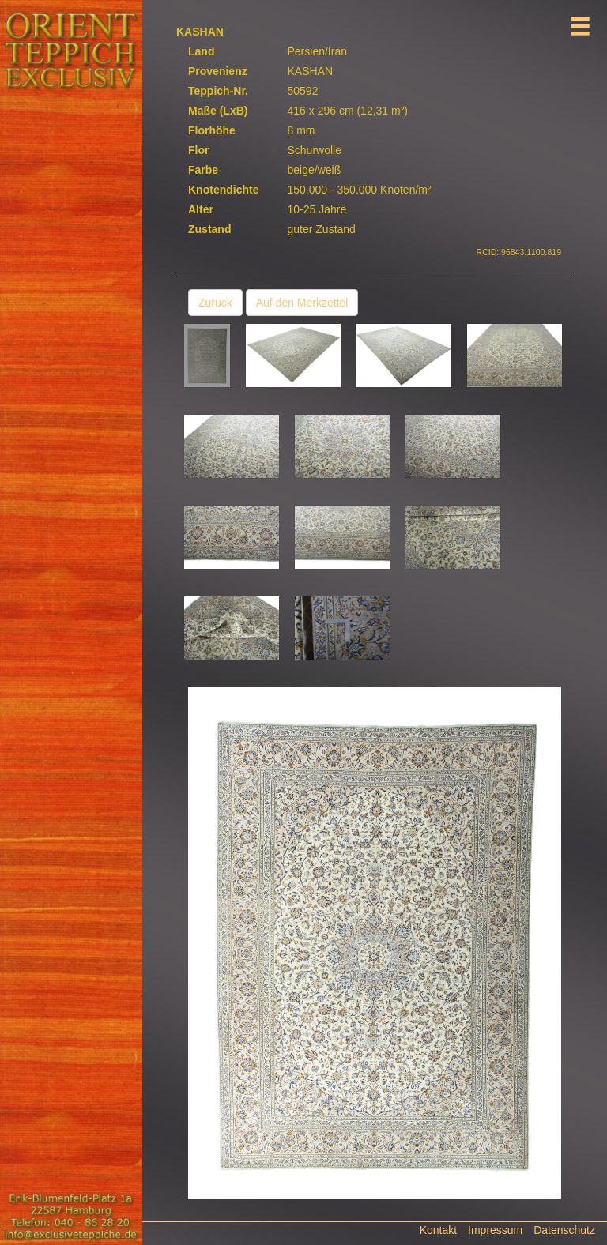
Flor (198, 150)
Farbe (203, 170)
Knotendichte (223, 189)
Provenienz (217, 71)
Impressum (495, 1230)
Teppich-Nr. (218, 91)
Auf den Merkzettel (302, 302)
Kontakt (438, 1230)
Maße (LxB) (217, 110)
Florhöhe (212, 130)
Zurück (215, 302)
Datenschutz (564, 1230)
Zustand (209, 229)
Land (201, 51)
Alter (200, 209)
